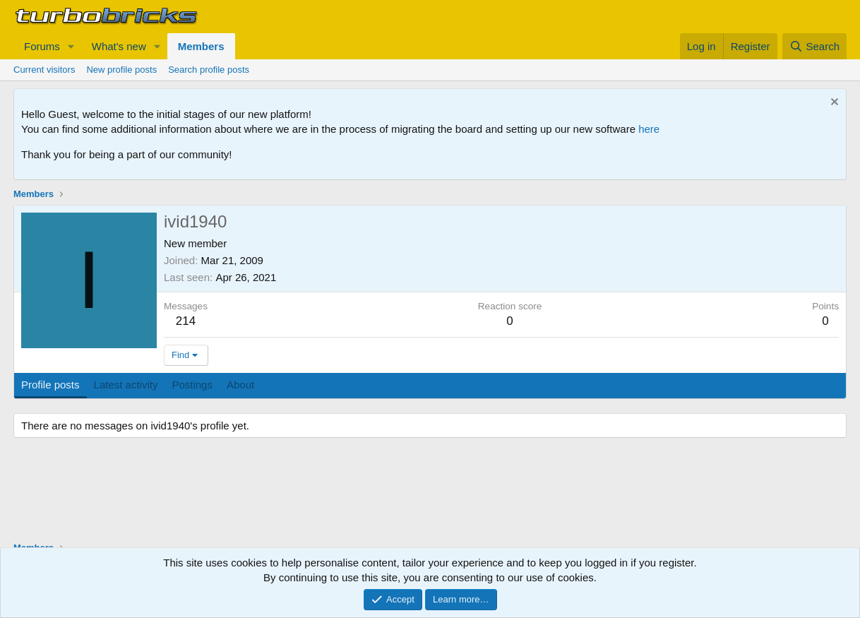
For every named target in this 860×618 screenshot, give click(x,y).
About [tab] (240, 385)
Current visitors (44, 69)
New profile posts (121, 69)
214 (186, 321)
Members (201, 46)
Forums (42, 46)
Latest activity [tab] (126, 385)
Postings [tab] (192, 385)
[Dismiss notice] (833, 103)
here (648, 129)
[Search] (814, 46)
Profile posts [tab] (50, 385)
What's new (119, 46)
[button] (71, 46)
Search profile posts (208, 69)
